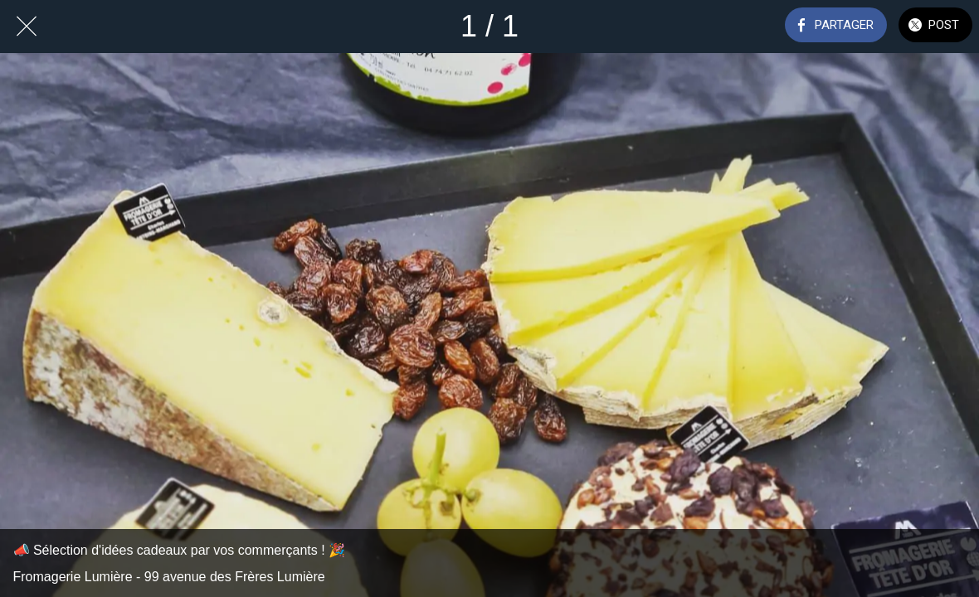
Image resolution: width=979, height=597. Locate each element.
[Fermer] (27, 26)
